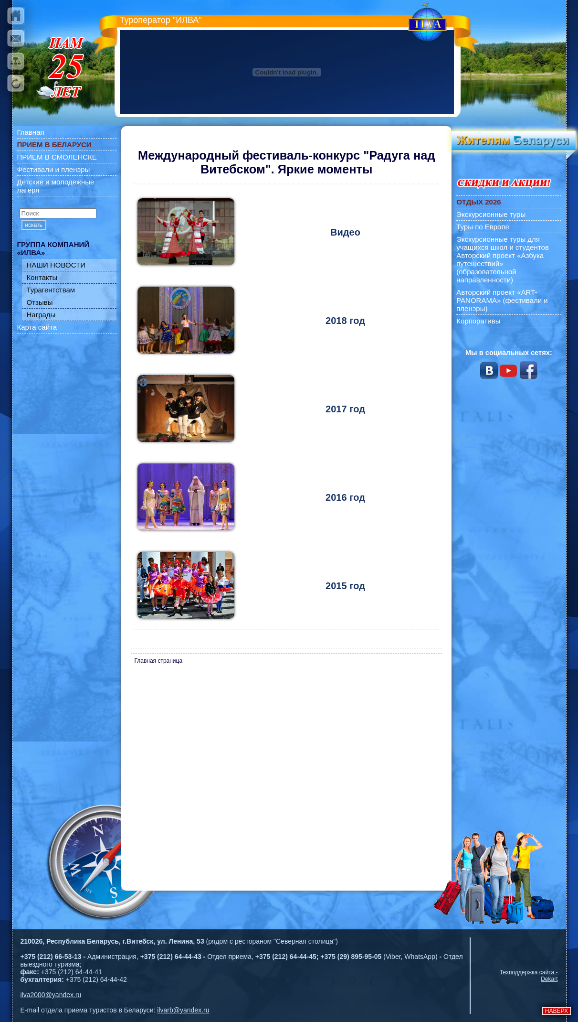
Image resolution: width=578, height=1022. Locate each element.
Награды (41, 315)
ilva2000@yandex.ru (51, 995)
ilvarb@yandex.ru (183, 1010)
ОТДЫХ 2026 (478, 202)
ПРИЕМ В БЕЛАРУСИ (54, 144)
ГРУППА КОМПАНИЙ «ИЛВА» (53, 248)
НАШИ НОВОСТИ (56, 265)
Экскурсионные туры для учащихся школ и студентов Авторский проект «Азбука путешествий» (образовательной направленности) (502, 259)
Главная (30, 132)
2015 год (345, 586)
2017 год (345, 409)
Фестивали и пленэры (53, 169)
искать (33, 225)
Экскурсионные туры (490, 214)
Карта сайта (37, 327)
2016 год (345, 497)
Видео (345, 232)
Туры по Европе (482, 227)
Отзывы (40, 302)
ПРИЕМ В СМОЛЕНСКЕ (57, 157)
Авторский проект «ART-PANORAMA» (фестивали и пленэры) (502, 300)
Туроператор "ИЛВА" (161, 20)
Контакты (42, 277)
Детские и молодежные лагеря (56, 186)
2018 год (345, 320)
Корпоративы (478, 321)
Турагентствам (51, 290)
